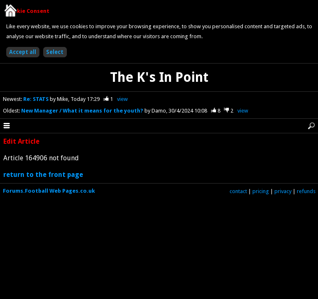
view (122, 99)
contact (238, 191)
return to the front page (43, 175)
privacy (282, 191)
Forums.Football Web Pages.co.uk (49, 191)
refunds (306, 191)
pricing (260, 191)
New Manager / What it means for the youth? (82, 111)
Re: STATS (36, 99)
